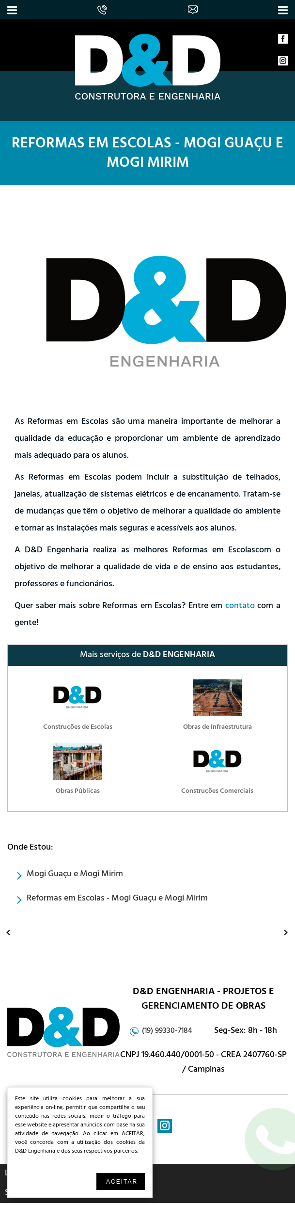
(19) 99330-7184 (167, 1031)
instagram (283, 63)
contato (240, 606)
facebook (283, 41)
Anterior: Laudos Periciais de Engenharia (11, 932)
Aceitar (122, 1181)
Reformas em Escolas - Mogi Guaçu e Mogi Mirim (147, 154)
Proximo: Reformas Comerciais (276, 932)
